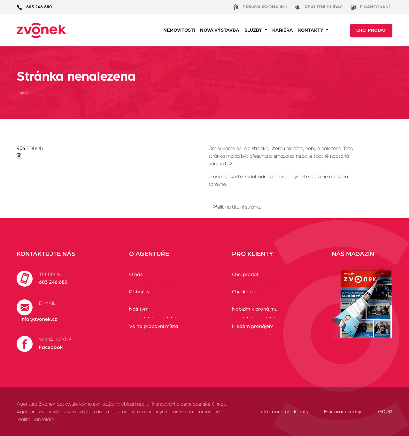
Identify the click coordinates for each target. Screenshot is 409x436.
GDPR (385, 411)
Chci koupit (244, 291)
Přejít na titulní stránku (236, 207)
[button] (256, 30)
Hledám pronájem (253, 326)
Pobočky (139, 291)
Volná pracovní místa (153, 326)
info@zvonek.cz (38, 319)
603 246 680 (53, 282)
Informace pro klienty (284, 411)
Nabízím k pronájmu (255, 309)
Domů (22, 93)
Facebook (51, 347)
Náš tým (139, 309)
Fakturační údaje (343, 411)
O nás (136, 274)
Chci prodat (371, 30)
